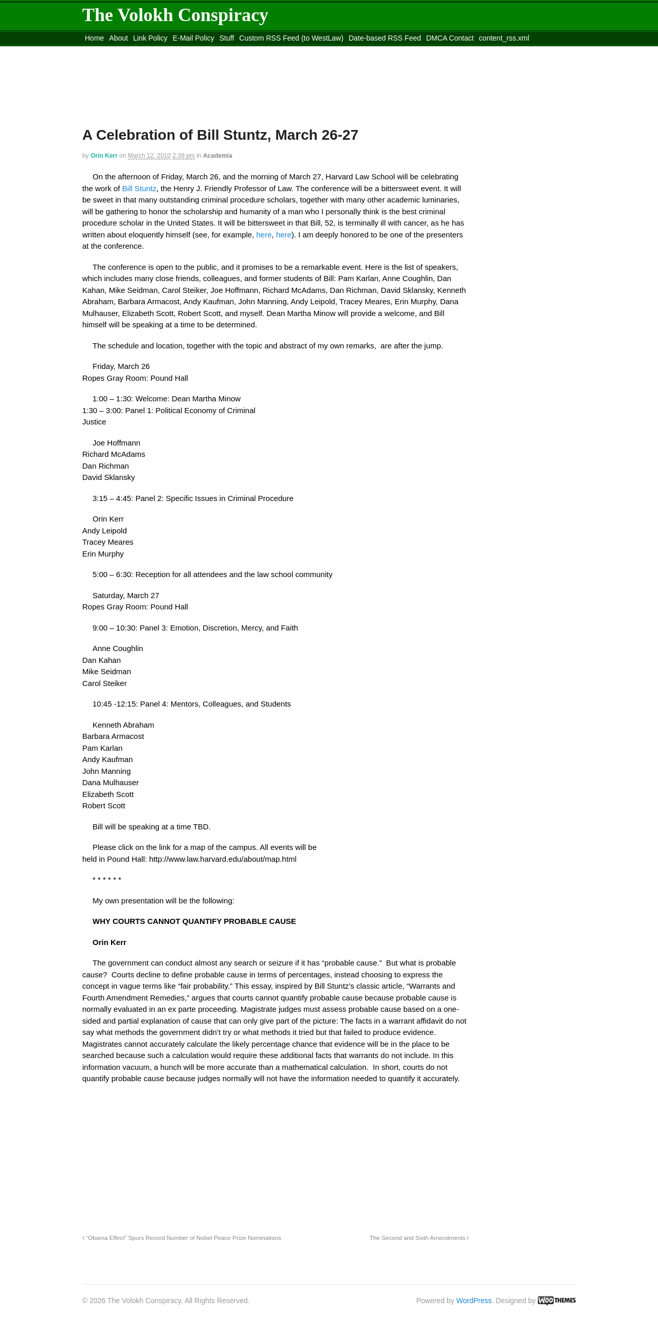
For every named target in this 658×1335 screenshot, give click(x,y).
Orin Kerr (104, 155)
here (264, 234)
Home (94, 38)
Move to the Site (139, 51)
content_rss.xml (504, 38)
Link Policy (150, 38)
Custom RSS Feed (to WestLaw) (291, 38)
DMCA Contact (450, 38)
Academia (217, 155)
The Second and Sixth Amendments (419, 1237)
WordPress (474, 1300)
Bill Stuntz (138, 188)
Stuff (227, 38)
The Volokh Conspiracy (175, 15)
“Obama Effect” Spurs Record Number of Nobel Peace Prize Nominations (181, 1237)
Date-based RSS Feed (385, 38)
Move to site (231, 51)
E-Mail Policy (193, 38)
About (118, 38)
